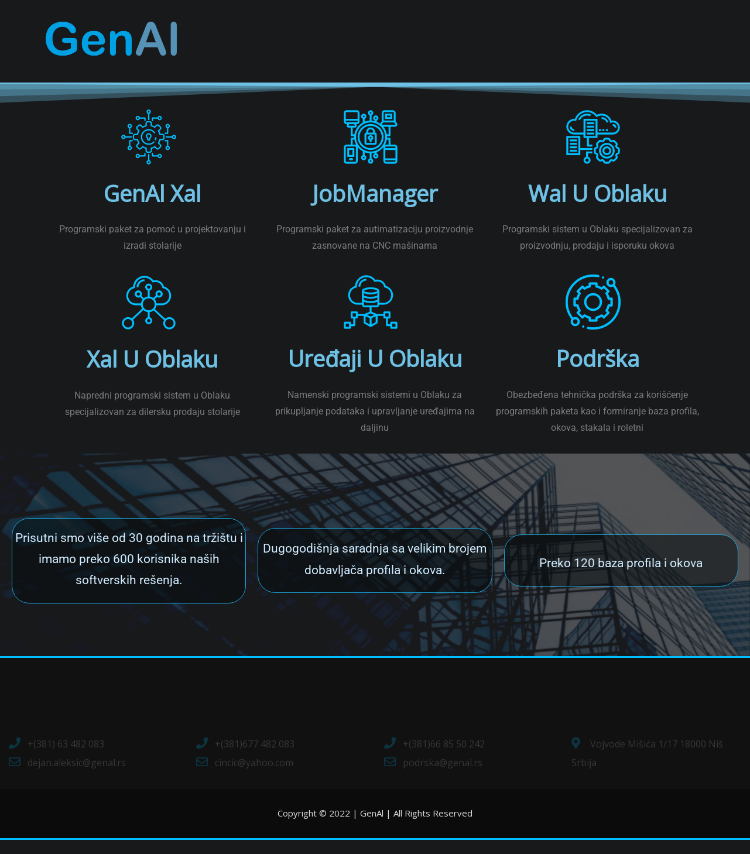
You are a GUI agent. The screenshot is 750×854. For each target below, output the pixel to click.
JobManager (375, 207)
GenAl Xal (152, 207)
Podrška (597, 372)
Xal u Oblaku (152, 372)
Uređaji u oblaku (374, 372)
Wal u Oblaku (597, 207)
